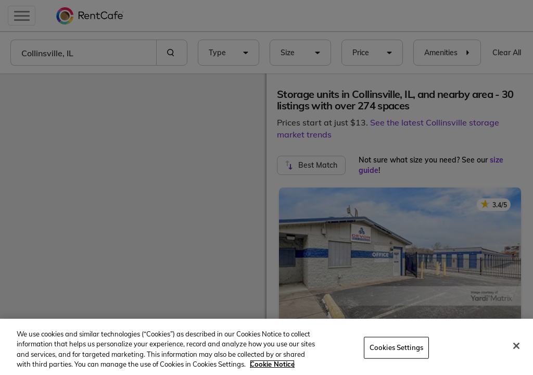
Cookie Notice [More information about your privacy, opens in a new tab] (272, 364)
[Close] (516, 345)
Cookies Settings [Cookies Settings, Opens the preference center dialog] (396, 347)
